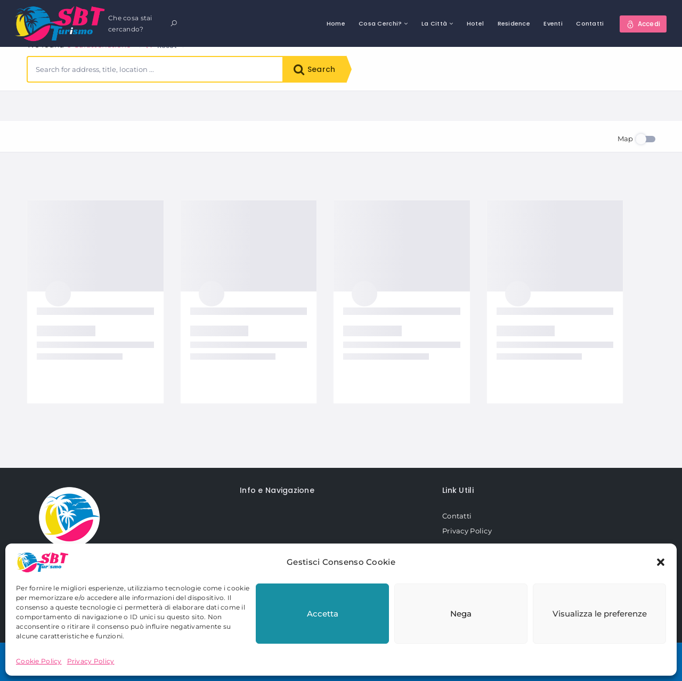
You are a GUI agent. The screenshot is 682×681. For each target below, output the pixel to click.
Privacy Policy (91, 661)
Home (336, 23)
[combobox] (155, 69)
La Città (434, 23)
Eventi (553, 23)
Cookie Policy (39, 661)
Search (314, 69)
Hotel (475, 23)
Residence (514, 23)
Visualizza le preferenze (600, 614)
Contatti (590, 23)
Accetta (322, 614)
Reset (161, 107)
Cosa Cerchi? (380, 23)
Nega (461, 614)
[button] (660, 562)
